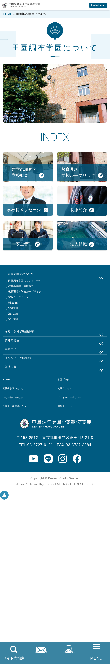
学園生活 (15, 461)
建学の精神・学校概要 (31, 365)
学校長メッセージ (27, 381)
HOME (11, 510)
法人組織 (18, 406)
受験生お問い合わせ (22, 525)
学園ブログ (69, 510)
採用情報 (18, 414)
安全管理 (18, 398)
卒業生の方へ (71, 554)
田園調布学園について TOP (37, 356)
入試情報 (15, 491)
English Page (90, 8)
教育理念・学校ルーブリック (38, 373)
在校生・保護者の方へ (24, 554)
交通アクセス (68, 658)
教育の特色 (18, 446)
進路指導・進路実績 (28, 476)
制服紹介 (18, 389)
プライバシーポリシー (79, 540)
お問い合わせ (41, 658)
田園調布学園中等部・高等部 (27, 7)
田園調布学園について (31, 345)
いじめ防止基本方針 (22, 540)
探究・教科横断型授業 (30, 431)
